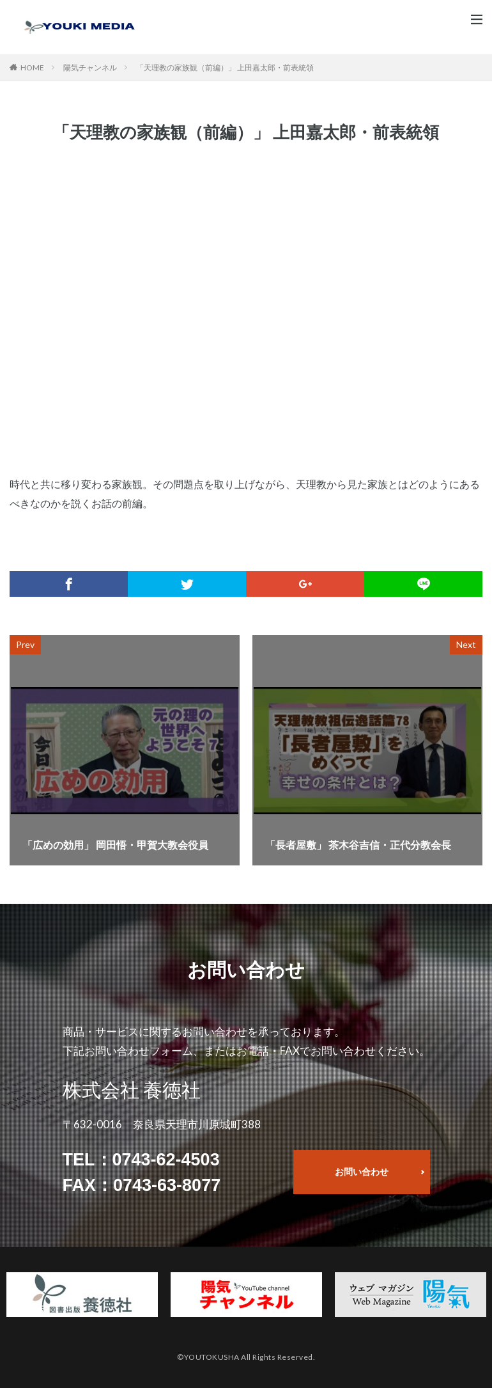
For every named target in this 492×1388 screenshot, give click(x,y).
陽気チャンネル (90, 67)
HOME (32, 67)
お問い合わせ (361, 1171)
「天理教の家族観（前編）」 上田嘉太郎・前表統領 (225, 67)
